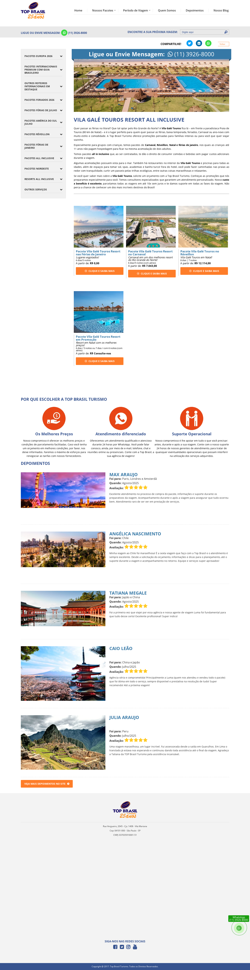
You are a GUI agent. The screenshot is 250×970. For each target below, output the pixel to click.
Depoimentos (195, 10)
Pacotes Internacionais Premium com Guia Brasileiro (40, 69)
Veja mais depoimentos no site (46, 783)
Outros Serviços (35, 189)
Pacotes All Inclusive (39, 158)
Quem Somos (167, 10)
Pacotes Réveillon (36, 134)
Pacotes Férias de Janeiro (36, 146)
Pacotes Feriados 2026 (39, 99)
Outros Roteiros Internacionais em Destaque (37, 86)
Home (78, 10)
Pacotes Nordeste (36, 168)
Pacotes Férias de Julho (40, 110)
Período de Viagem (135, 10)
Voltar (222, 44)
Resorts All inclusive (39, 179)
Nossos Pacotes (102, 10)
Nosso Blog (221, 10)
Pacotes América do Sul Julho (40, 122)
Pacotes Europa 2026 (38, 56)
